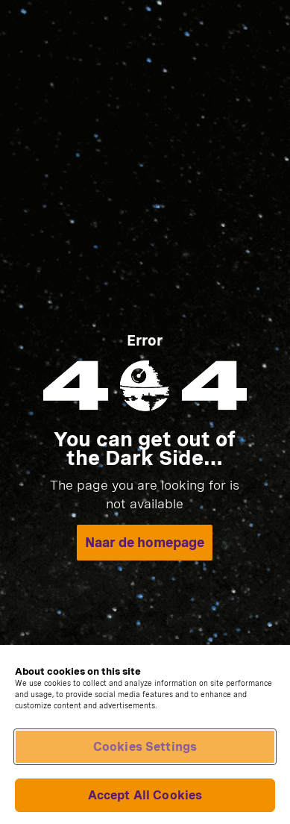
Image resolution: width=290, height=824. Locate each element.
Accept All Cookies (145, 795)
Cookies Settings (145, 747)
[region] (145, 734)
